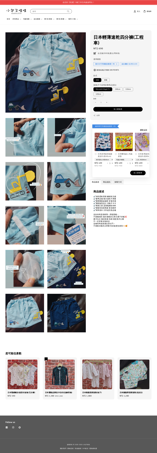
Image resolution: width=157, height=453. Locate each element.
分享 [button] (96, 115)
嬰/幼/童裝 (48, 19)
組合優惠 (37, 19)
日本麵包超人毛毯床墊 (123, 155)
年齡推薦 (26, 19)
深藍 (105, 80)
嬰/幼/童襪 (60, 19)
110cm (128, 89)
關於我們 (63, 448)
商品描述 (95, 182)
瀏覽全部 (143, 130)
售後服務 (78, 448)
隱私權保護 (93, 448)
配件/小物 (72, 19)
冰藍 (97, 80)
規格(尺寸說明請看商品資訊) (104, 85)
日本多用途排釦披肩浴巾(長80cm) (144, 155)
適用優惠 (97, 59)
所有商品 (16, 19)
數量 (94, 99)
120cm (98, 94)
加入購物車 (118, 109)
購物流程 (70, 448)
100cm (117, 89)
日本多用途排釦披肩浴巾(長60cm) (103, 155)
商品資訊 (106, 182)
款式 (95, 76)
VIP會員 (85, 448)
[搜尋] (68, 11)
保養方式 (118, 182)
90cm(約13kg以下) (103, 89)
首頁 (8, 19)
